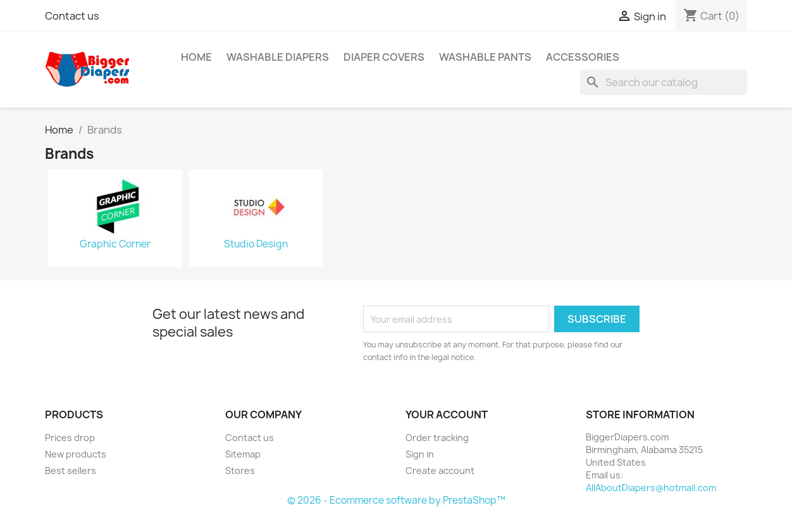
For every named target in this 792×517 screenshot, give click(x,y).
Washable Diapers (277, 57)
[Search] (663, 82)
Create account (439, 470)
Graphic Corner (115, 244)
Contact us (72, 16)
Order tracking (437, 438)
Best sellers (70, 470)
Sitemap (243, 454)
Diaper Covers (383, 57)
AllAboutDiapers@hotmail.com (651, 488)
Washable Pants (485, 57)
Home (196, 57)
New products (75, 454)
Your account (446, 414)
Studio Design (256, 244)
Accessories (582, 57)
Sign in (419, 454)
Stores (240, 470)
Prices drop (70, 438)
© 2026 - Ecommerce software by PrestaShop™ (396, 500)
